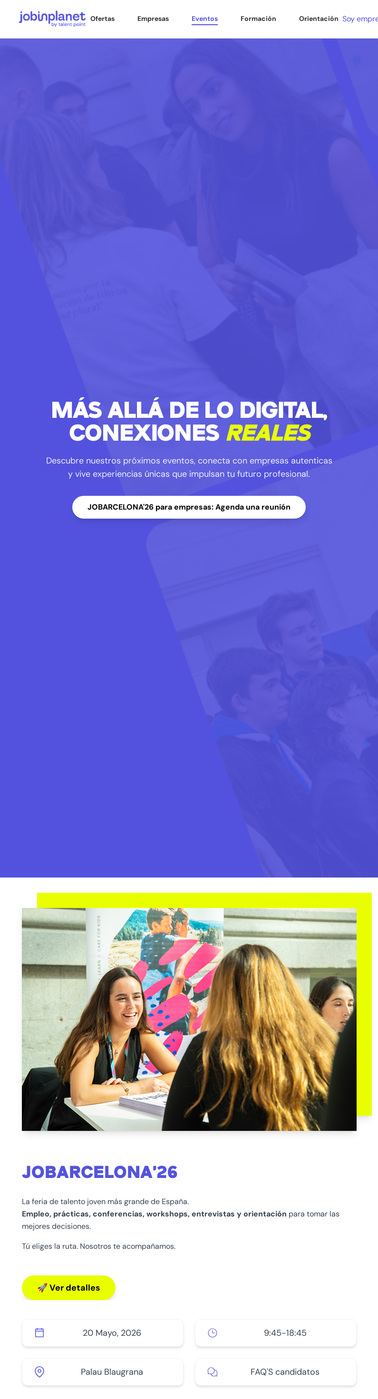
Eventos (205, 18)
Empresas (153, 18)
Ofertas (102, 18)
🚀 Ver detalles (68, 1287)
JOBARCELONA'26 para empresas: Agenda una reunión (189, 507)
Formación (258, 18)
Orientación (319, 18)
